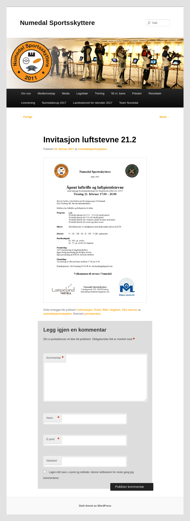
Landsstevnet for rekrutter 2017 (92, 102)
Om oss (26, 93)
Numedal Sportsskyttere (57, 22)
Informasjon (85, 309)
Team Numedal (128, 102)
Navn (52, 418)
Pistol (97, 309)
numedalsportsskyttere (92, 149)
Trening (99, 93)
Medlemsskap (46, 93)
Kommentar (55, 358)
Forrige (26, 116)
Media (65, 93)
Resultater (155, 93)
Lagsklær (82, 93)
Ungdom (115, 309)
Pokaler (137, 93)
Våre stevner (129, 309)
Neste (165, 116)
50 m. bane (118, 93)
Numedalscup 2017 (54, 102)
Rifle (105, 309)
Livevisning (28, 102)
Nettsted (51, 460)
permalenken (92, 313)
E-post (52, 439)
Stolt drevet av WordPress (95, 505)
